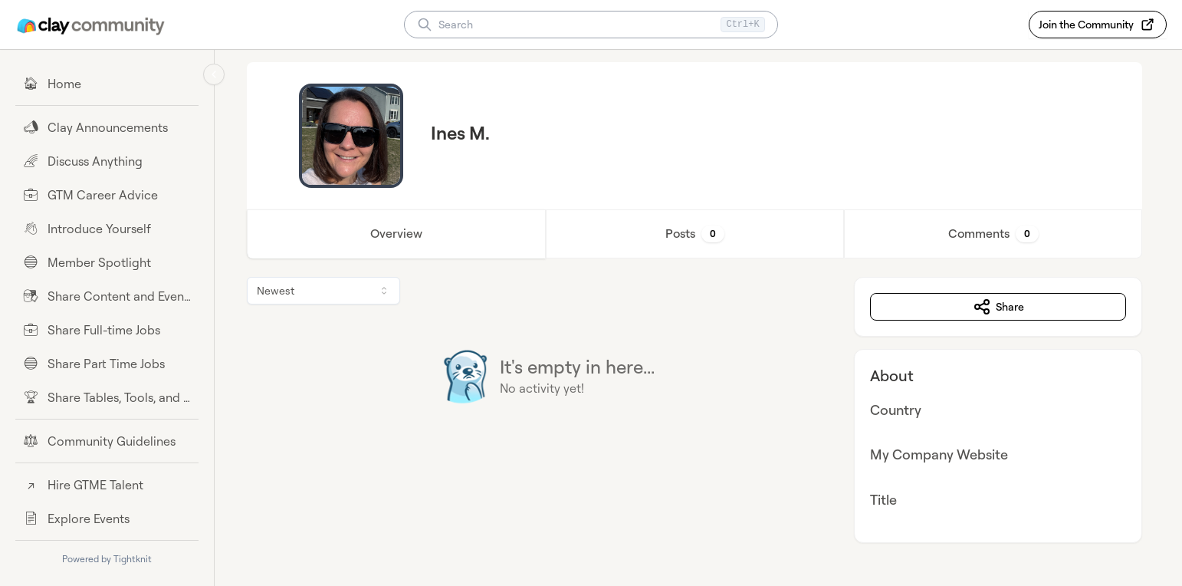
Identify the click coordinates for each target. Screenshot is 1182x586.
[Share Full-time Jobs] (107, 329)
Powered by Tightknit (107, 559)
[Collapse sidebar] (214, 74)
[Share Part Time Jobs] (107, 363)
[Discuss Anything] (107, 161)
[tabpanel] (698, 410)
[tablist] (698, 233)
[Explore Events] (107, 518)
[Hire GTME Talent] (107, 484)
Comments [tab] (996, 234)
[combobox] (327, 291)
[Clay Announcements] (107, 127)
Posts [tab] (697, 234)
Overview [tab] (400, 234)
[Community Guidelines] (107, 441)
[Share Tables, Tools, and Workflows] (107, 397)
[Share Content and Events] (107, 296)
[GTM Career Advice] (107, 194)
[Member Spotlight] (107, 262)
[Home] (107, 83)
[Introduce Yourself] (107, 228)
